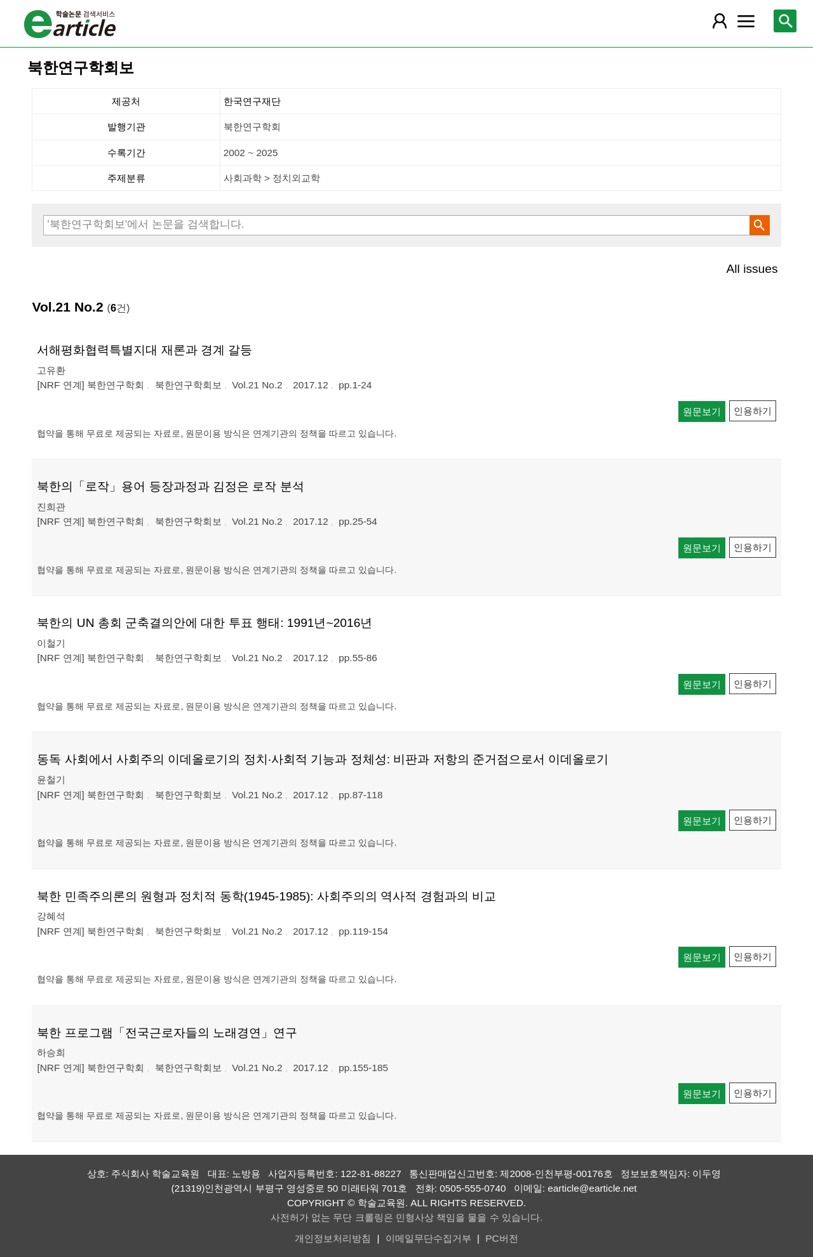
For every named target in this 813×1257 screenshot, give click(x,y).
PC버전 (501, 1238)
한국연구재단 (252, 101)
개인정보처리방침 (333, 1238)
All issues (752, 269)
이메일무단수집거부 (428, 1238)
